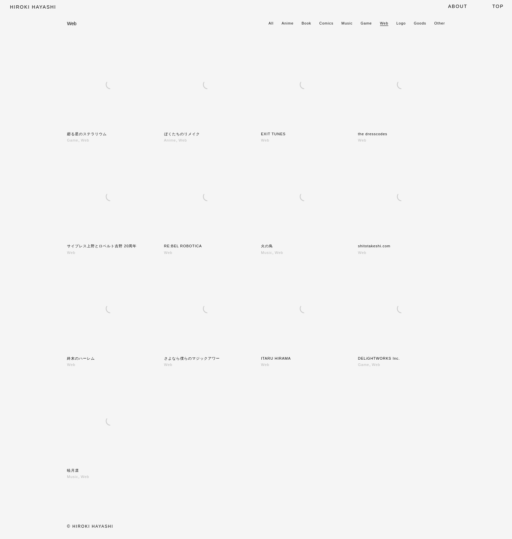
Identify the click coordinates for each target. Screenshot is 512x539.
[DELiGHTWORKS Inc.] (401, 308)
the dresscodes (373, 134)
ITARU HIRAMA (276, 358)
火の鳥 (267, 246)
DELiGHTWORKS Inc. (379, 358)
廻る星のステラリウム (87, 134)
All (271, 23)
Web (384, 23)
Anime (287, 23)
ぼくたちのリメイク (182, 134)
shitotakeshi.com (374, 246)
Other (439, 23)
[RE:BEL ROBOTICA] (207, 196)
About (457, 6)
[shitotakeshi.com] (401, 196)
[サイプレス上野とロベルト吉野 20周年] (110, 196)
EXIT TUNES (273, 134)
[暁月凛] (110, 421)
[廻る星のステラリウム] (110, 84)
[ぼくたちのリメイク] (207, 84)
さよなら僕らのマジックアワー (192, 358)
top (498, 6)
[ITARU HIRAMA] (304, 308)
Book (306, 23)
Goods (420, 23)
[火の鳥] (304, 196)
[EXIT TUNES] (304, 84)
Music (347, 23)
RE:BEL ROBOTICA (183, 246)
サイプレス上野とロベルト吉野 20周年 (102, 246)
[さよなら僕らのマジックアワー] (207, 308)
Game (366, 23)
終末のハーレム (81, 358)
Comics (326, 23)
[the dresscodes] (401, 84)
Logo (401, 23)
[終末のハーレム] (110, 308)
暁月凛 (73, 470)
